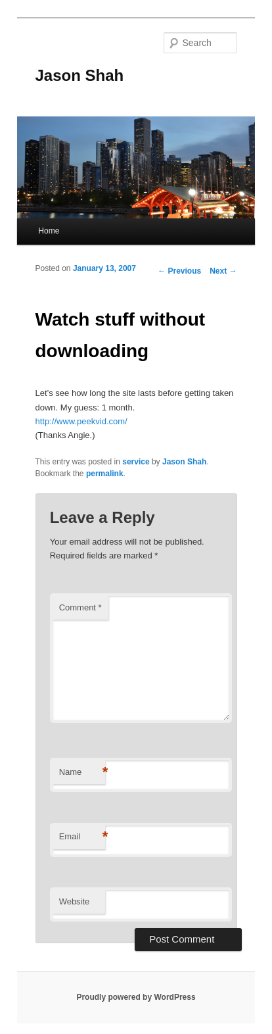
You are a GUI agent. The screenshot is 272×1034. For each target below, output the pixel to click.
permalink (105, 473)
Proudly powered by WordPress (135, 997)
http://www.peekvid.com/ (81, 421)
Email (82, 837)
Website (74, 901)
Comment (80, 607)
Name (82, 772)
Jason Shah (79, 75)
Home (48, 230)
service (135, 461)
